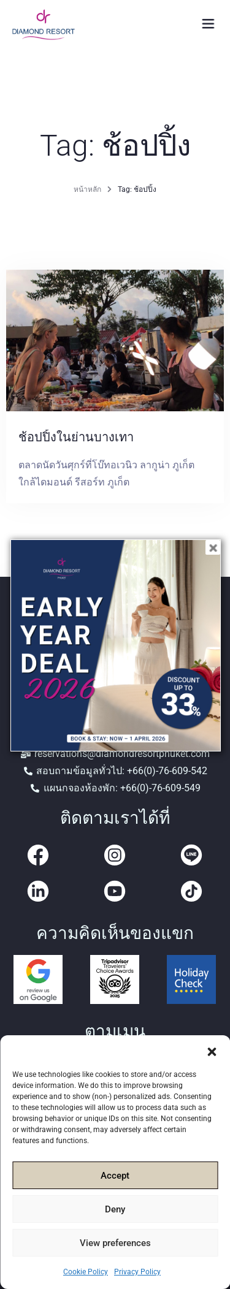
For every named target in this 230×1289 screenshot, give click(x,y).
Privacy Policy (137, 1272)
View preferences (115, 1243)
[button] (211, 1050)
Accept (115, 1175)
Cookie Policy (85, 1272)
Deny (115, 1209)
